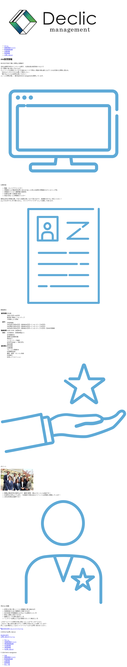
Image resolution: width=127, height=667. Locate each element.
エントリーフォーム (16, 628)
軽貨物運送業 (8, 49)
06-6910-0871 (5, 628)
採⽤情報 (7, 53)
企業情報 (7, 51)
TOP (5, 655)
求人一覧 (7, 664)
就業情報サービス (10, 47)
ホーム (6, 46)
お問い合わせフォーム (8, 637)
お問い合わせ (8, 55)
